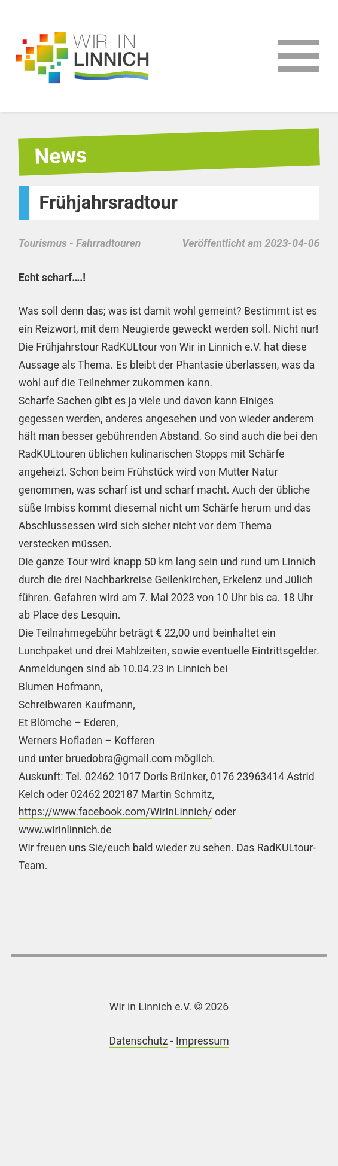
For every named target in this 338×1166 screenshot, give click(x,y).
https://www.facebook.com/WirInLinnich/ (115, 812)
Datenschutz (138, 1041)
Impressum (202, 1041)
